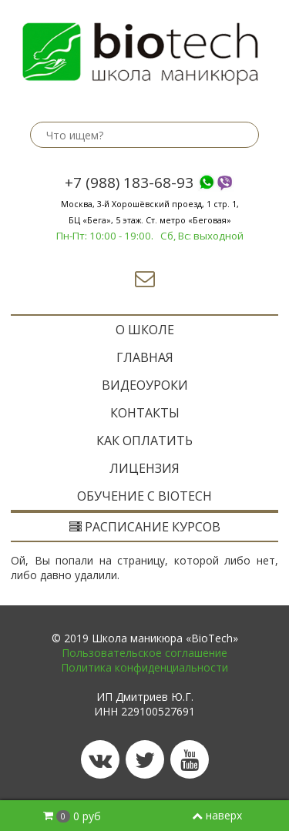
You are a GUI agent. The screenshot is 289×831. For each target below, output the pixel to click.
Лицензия (144, 468)
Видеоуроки (145, 385)
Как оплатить (144, 440)
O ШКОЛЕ (145, 329)
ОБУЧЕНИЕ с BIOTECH (144, 496)
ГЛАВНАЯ (144, 357)
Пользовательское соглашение (144, 652)
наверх (217, 815)
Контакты (145, 412)
